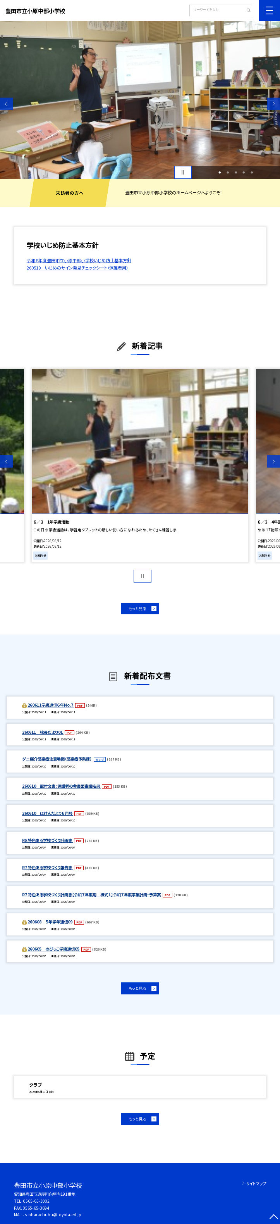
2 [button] (228, 172)
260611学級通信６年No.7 (50, 705)
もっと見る (137, 608)
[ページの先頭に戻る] (273, 1217)
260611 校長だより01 (43, 732)
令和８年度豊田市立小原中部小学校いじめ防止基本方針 (79, 260)
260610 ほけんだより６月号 (47, 813)
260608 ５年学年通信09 (50, 922)
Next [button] (273, 103)
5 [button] (252, 172)
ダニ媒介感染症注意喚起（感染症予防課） (57, 759)
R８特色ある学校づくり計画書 (47, 840)
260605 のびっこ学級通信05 (53, 949)
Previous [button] (6, 103)
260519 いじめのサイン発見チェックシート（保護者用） (77, 268)
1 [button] (219, 172)
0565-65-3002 (36, 1201)
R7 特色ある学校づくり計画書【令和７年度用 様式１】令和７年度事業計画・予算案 (91, 894)
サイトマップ (256, 1183)
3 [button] (236, 172)
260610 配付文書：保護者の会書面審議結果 (61, 786)
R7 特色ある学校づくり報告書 (47, 867)
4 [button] (244, 172)
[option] (140, 100)
